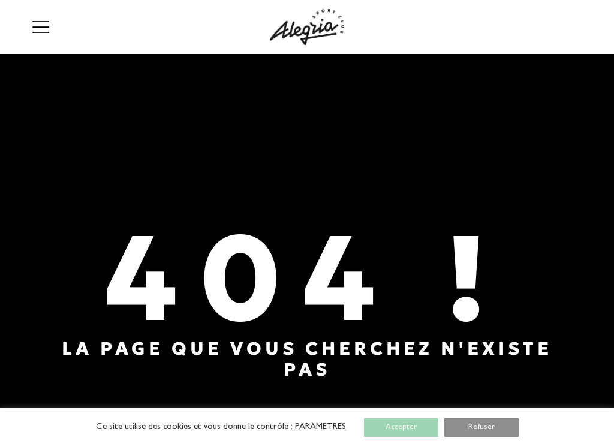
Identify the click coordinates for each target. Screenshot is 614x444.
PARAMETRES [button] (320, 427)
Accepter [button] (401, 427)
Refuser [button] (481, 427)
